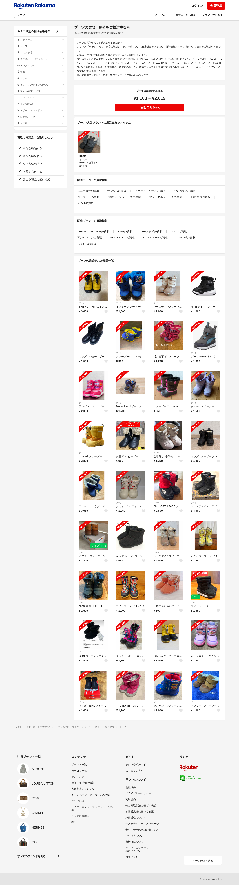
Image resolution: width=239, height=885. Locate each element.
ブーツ (81, 303)
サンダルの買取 (117, 190)
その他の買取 (85, 203)
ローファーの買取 (88, 197)
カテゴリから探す (186, 14)
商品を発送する (30, 171)
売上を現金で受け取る (34, 179)
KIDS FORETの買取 (155, 237)
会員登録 (216, 5)
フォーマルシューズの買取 (165, 197)
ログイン (197, 5)
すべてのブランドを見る (31, 856)
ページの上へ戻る (203, 860)
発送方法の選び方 (31, 163)
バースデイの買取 (151, 231)
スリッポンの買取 (184, 190)
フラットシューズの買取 (150, 190)
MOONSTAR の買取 (122, 237)
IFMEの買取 (124, 231)
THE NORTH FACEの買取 (93, 231)
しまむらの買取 (86, 243)
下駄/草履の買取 (200, 197)
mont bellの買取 (185, 237)
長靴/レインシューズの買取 (124, 197)
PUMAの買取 (179, 231)
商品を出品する (30, 148)
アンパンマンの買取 (89, 237)
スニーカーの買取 (88, 190)
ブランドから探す (212, 14)
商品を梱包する (30, 156)
